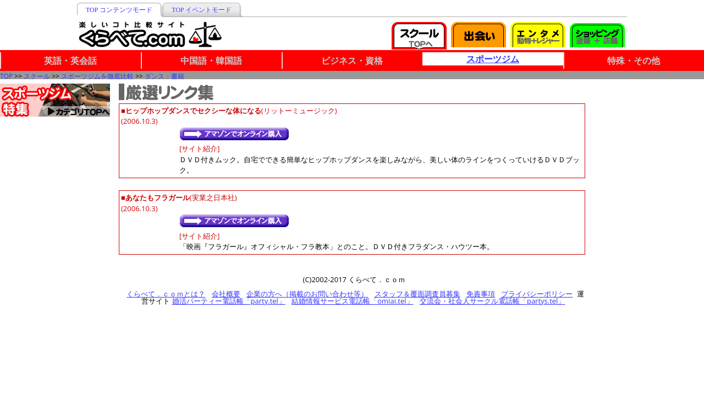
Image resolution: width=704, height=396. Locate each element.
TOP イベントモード (202, 10)
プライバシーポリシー (537, 294)
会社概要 (226, 294)
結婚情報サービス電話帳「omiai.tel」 (352, 301)
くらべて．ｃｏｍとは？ (166, 294)
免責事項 (480, 294)
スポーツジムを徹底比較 (97, 76)
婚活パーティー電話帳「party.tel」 (228, 301)
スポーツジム (492, 59)
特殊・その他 (633, 60)
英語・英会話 (70, 60)
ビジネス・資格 (352, 60)
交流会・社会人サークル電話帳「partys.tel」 (492, 301)
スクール (37, 76)
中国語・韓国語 (211, 60)
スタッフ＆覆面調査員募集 (417, 294)
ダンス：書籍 (164, 76)
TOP (6, 76)
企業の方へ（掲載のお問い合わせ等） (307, 294)
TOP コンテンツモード (119, 10)
